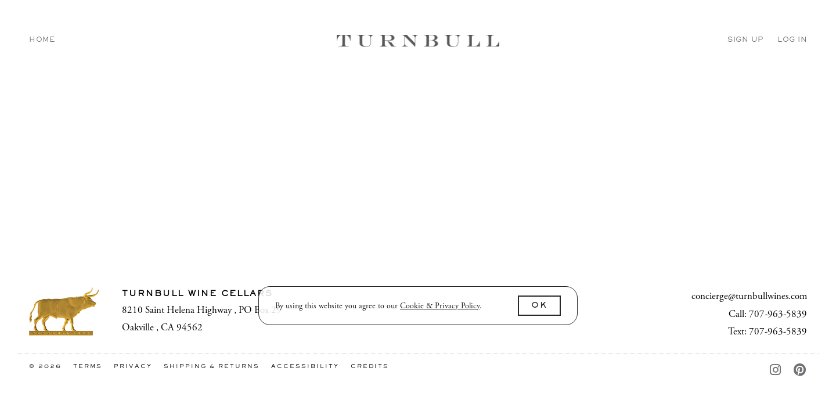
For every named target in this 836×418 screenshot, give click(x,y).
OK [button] (539, 305)
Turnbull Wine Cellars (418, 40)
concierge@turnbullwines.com (749, 296)
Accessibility (306, 366)
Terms (89, 366)
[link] (440, 306)
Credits (370, 366)
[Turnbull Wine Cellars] (64, 311)
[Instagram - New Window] (779, 371)
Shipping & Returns (213, 366)
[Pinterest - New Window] (800, 371)
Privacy (134, 366)
